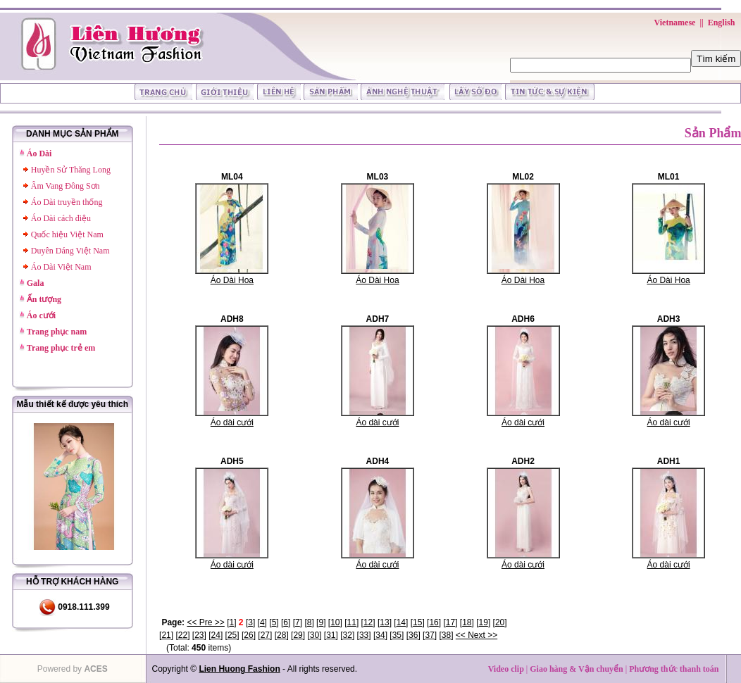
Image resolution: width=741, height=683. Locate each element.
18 (466, 622)
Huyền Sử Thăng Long (71, 170)
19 (483, 622)
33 (363, 635)
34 (380, 635)
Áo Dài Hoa (232, 280)
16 (433, 622)
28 (281, 635)
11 (351, 622)
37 (429, 635)
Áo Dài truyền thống (67, 202)
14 (401, 622)
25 (232, 635)
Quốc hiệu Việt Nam (67, 234)
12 (368, 622)
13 (384, 622)
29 (297, 635)
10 (335, 622)
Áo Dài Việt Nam (61, 267)
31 (330, 635)
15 (417, 622)
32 (347, 635)
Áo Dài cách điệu (61, 218)
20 (499, 622)
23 (199, 635)
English (721, 22)
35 (396, 635)
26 (248, 635)
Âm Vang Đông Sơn (65, 186)
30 (314, 635)
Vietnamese (675, 22)
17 (450, 622)
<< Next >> (476, 635)
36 (413, 635)
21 (165, 635)
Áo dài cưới (232, 422)
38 (446, 635)
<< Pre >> (205, 622)
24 (215, 635)
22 (182, 635)
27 (265, 635)
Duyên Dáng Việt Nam (70, 251)
